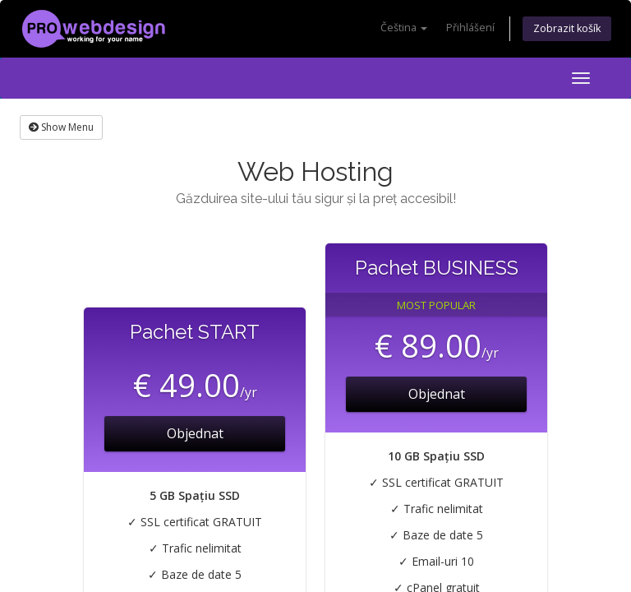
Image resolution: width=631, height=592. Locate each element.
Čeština (403, 28)
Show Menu (61, 127)
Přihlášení (470, 28)
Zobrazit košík (567, 28)
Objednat (195, 433)
